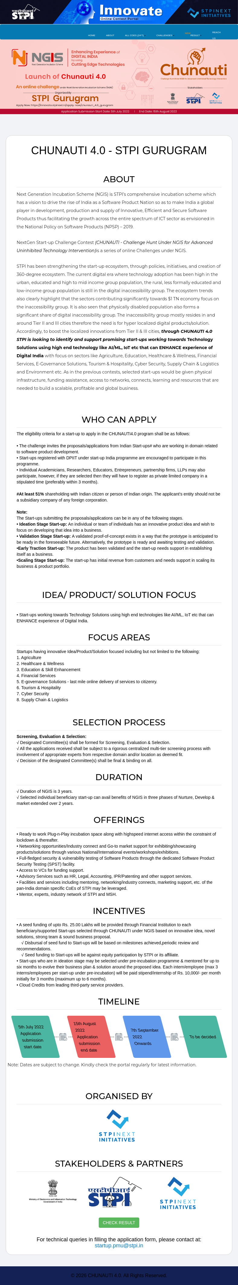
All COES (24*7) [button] (134, 35)
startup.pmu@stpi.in (119, 1246)
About (110, 35)
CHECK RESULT (119, 1222)
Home (91, 35)
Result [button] (192, 34)
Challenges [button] (164, 35)
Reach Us (216, 35)
